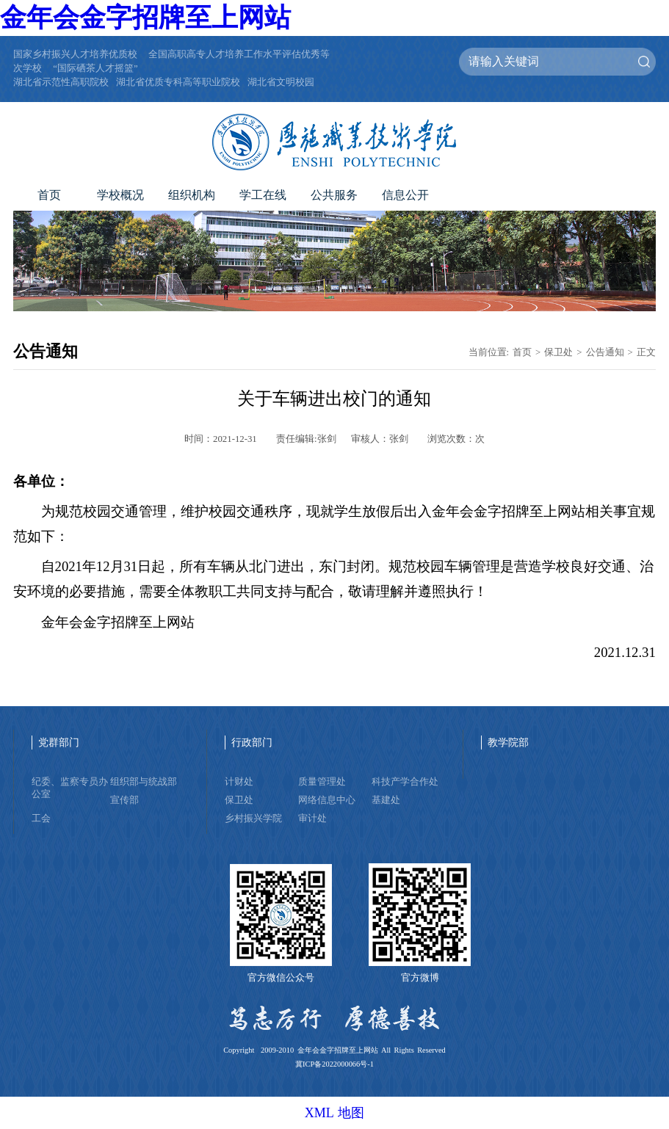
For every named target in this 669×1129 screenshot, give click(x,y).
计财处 (239, 782)
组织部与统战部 (143, 782)
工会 (41, 818)
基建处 (386, 800)
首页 (49, 195)
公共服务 (334, 195)
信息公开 (405, 195)
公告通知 (605, 352)
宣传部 (124, 800)
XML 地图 (335, 1113)
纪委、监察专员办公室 (70, 788)
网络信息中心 (326, 800)
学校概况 (120, 195)
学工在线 (262, 195)
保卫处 (558, 352)
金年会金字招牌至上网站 (145, 17)
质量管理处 (322, 782)
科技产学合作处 (405, 782)
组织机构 (191, 195)
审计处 (312, 818)
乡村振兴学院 (253, 818)
